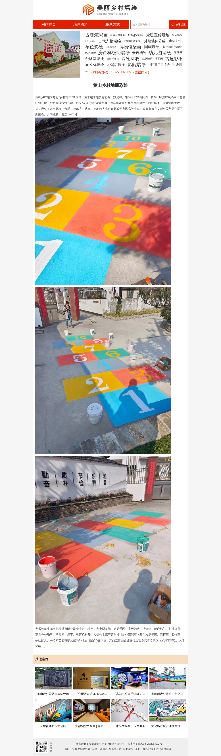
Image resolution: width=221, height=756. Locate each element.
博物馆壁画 (130, 47)
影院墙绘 (137, 65)
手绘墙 (177, 65)
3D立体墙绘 (94, 65)
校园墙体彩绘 (132, 40)
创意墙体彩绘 (111, 47)
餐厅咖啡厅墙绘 (172, 46)
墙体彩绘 (80, 24)
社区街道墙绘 (90, 41)
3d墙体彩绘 (135, 35)
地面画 (159, 58)
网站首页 (48, 24)
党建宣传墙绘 (158, 35)
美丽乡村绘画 (117, 35)
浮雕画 (178, 52)
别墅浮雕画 (112, 58)
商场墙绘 (147, 58)
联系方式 (112, 24)
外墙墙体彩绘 (155, 41)
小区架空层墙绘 (159, 64)
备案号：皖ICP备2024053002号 (144, 743)
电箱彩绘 (175, 41)
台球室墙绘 (94, 59)
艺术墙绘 (90, 52)
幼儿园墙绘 (160, 53)
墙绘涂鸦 (130, 59)
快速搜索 (178, 24)
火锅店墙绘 (115, 65)
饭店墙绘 (177, 35)
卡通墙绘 (139, 53)
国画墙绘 (151, 47)
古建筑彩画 (96, 35)
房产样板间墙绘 (114, 53)
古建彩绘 (174, 59)
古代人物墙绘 (109, 41)
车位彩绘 (94, 47)
